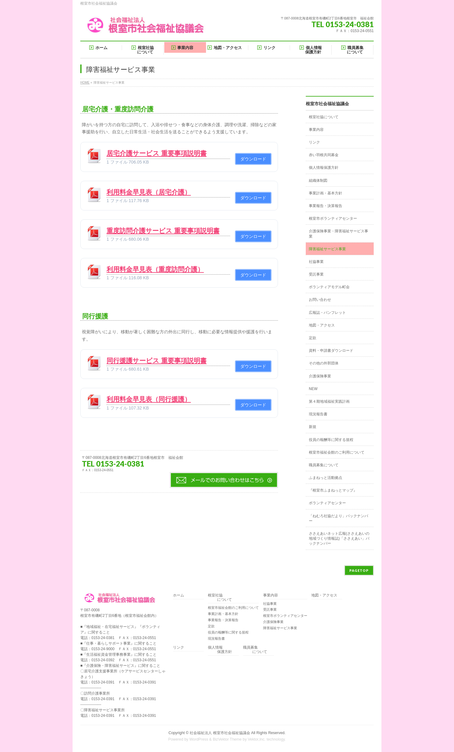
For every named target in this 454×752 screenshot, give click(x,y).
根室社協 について (220, 597)
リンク (314, 142)
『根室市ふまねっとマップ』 (333, 490)
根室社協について (323, 117)
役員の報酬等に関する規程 (331, 440)
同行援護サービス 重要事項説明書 (157, 360)
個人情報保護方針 (323, 167)
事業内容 (316, 129)
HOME (85, 82)
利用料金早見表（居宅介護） (149, 192)
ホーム (178, 595)
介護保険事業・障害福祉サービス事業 (338, 233)
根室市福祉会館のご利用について (336, 452)
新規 (312, 427)
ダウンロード (253, 158)
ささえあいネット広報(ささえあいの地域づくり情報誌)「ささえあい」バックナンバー (339, 538)
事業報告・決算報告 (325, 206)
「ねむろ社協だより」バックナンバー (338, 518)
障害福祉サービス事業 (327, 249)
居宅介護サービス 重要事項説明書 (157, 153)
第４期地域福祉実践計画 (329, 401)
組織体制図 (318, 180)
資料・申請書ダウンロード (331, 350)
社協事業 (316, 262)
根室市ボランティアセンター (333, 218)
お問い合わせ (320, 299)
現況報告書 (318, 414)
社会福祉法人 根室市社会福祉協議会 (220, 733)
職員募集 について (255, 650)
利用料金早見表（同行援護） (149, 399)
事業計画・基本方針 (325, 193)
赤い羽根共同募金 (323, 155)
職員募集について (323, 465)
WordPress (198, 739)
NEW (313, 389)
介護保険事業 (320, 376)
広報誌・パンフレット (327, 312)
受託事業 (316, 274)
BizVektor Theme (227, 739)
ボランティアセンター (327, 503)
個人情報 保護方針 (220, 650)
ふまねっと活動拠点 (325, 478)
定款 (312, 338)
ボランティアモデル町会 (329, 287)
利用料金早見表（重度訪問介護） (155, 269)
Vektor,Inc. (257, 739)
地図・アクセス (322, 325)
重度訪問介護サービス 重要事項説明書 (163, 230)
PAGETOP (359, 570)
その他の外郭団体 (323, 363)
